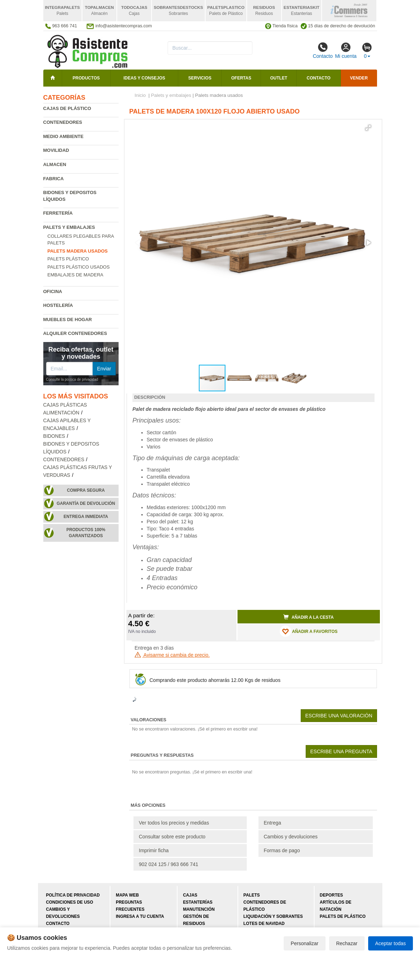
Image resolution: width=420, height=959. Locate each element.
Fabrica (53, 178)
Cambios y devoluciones (291, 836)
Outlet (278, 78)
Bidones (54, 436)
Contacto (323, 50)
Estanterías (197, 902)
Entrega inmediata (86, 516)
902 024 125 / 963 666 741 (168, 864)
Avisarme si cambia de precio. (172, 655)
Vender (359, 78)
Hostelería (58, 305)
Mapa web (127, 895)
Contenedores (62, 122)
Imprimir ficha (154, 850)
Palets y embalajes (69, 227)
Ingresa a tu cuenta (140, 916)
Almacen (54, 164)
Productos (86, 78)
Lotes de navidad (264, 923)
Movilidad (56, 150)
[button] (368, 127)
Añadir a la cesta (308, 617)
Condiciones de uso (69, 902)
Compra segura (86, 490)
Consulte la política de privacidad (72, 379)
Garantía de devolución (85, 503)
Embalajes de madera (76, 274)
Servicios (199, 78)
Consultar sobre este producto (172, 836)
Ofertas (241, 78)
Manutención (198, 909)
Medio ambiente (63, 136)
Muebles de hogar (67, 319)
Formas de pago (282, 850)
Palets (252, 895)
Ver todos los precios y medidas (174, 823)
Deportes (331, 895)
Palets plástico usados (79, 267)
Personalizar (304, 943)
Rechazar (347, 943)
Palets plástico (68, 258)
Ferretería (58, 213)
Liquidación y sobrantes (273, 916)
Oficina (52, 291)
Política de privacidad (73, 895)
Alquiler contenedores (75, 333)
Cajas (190, 895)
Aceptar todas (390, 943)
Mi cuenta (346, 50)
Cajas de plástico (67, 108)
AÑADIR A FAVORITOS (309, 631)
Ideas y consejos (144, 78)
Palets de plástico (343, 916)
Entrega (272, 823)
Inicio (140, 95)
